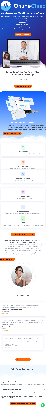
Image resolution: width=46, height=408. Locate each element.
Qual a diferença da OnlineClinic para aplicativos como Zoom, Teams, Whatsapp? (21, 396)
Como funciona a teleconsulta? (11, 389)
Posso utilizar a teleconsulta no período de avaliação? (18, 393)
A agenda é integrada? (8, 382)
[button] (23, 382)
